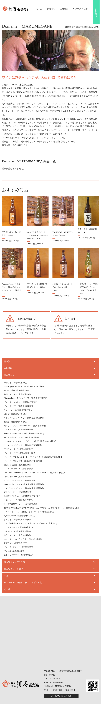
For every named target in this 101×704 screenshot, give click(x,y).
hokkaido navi (82, 701)
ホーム (39, 9)
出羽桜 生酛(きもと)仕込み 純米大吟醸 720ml (62, 281)
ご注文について (80, 9)
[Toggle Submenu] (94, 355)
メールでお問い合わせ (61, 690)
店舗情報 (64, 9)
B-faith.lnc (71, 701)
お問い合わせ (96, 11)
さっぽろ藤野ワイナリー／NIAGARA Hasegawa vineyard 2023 (37, 232)
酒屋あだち (36, 701)
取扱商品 (51, 9)
